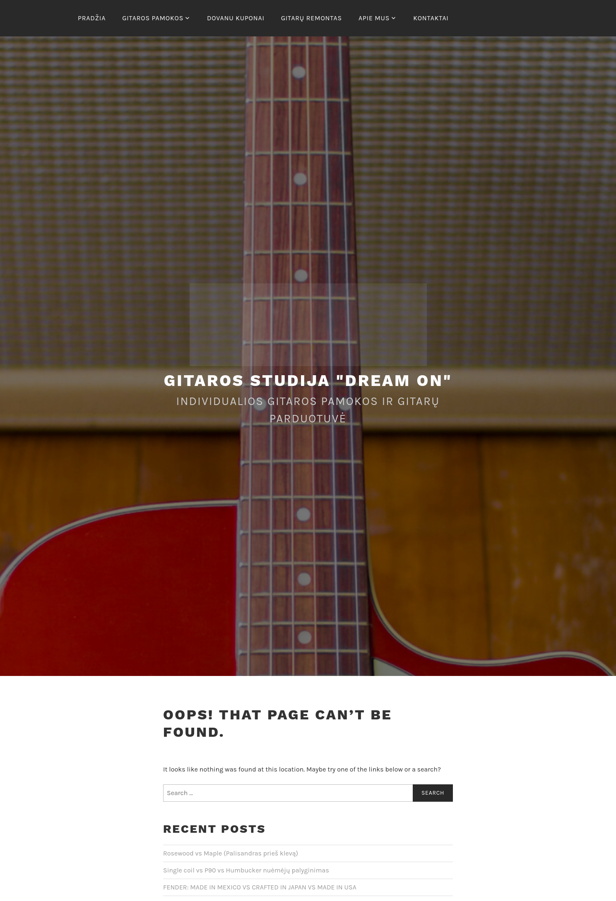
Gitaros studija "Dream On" (308, 380)
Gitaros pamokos (152, 18)
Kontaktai (430, 18)
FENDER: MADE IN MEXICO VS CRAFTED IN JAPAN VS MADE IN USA (259, 887)
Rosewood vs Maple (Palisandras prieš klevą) (230, 853)
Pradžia (92, 18)
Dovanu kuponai (236, 18)
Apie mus (374, 18)
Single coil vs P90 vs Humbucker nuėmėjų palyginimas (246, 870)
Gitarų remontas (311, 18)
